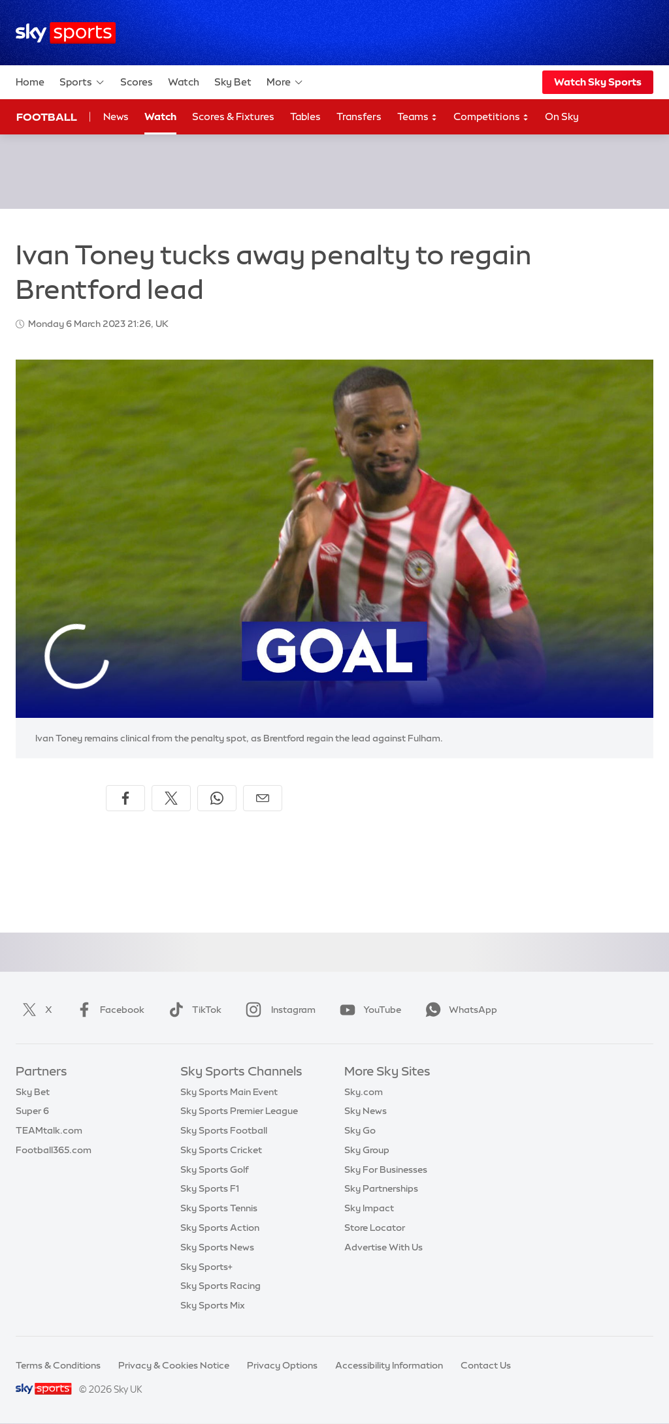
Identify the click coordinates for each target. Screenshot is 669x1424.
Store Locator (374, 1227)
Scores (136, 82)
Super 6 (32, 1110)
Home (30, 82)
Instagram (278, 1009)
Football (46, 117)
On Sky (562, 116)
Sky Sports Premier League (239, 1110)
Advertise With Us (383, 1247)
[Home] (66, 33)
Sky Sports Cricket (221, 1149)
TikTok (192, 1009)
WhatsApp (458, 1009)
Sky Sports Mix (212, 1305)
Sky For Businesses (385, 1169)
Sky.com (363, 1091)
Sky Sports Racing (220, 1285)
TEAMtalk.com (49, 1130)
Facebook (107, 1009)
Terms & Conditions (58, 1365)
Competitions (491, 117)
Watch (183, 82)
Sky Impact (369, 1208)
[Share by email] (262, 798)
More (285, 82)
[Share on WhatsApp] (217, 798)
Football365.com (53, 1149)
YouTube (367, 1009)
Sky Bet (233, 82)
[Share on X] (171, 798)
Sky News (365, 1110)
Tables (305, 116)
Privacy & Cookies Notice (173, 1365)
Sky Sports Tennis (218, 1208)
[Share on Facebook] (125, 798)
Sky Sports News (217, 1247)
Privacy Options (282, 1365)
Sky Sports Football (223, 1130)
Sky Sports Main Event (229, 1091)
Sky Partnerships (381, 1188)
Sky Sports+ (206, 1266)
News (116, 116)
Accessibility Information (389, 1365)
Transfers (359, 116)
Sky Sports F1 (209, 1188)
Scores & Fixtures (233, 116)
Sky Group (366, 1149)
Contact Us (486, 1365)
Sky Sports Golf (214, 1169)
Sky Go (360, 1130)
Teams (417, 117)
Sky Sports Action (219, 1227)
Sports (82, 82)
